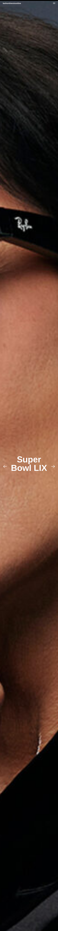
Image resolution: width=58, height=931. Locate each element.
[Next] (53, 466)
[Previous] (5, 466)
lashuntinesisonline (12, 3)
